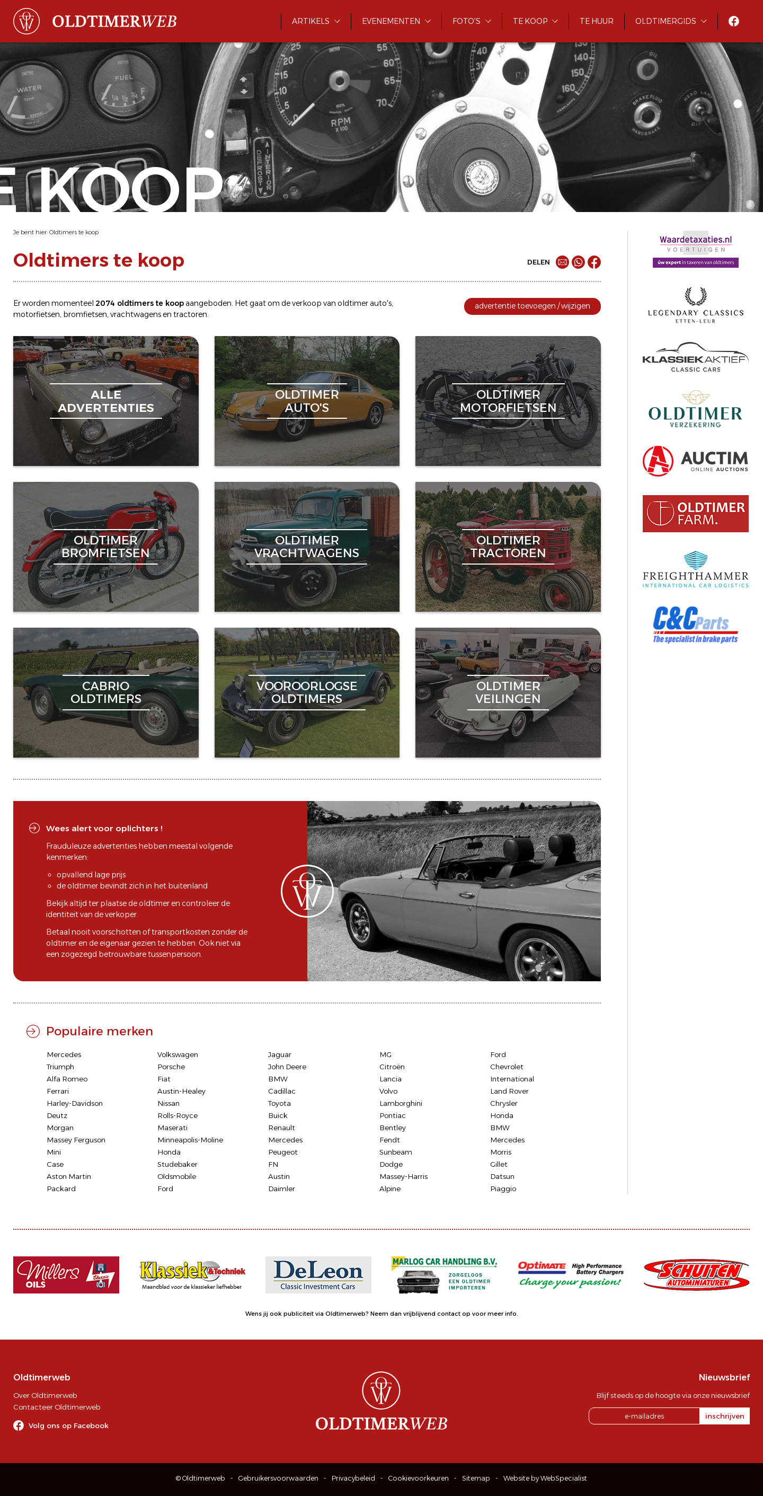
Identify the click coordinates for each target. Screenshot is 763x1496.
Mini (54, 1152)
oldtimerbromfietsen (105, 547)
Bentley (392, 1127)
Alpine (390, 1188)
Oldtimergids (665, 21)
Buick (278, 1115)
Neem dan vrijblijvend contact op (420, 1313)
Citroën (392, 1066)
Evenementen (391, 21)
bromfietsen (85, 314)
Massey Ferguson (76, 1140)
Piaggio (503, 1188)
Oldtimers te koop (74, 232)
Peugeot (283, 1152)
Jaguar (279, 1054)
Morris (500, 1152)
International (512, 1079)
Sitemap (476, 1478)
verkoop (307, 303)
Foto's (467, 21)
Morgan (60, 1127)
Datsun (502, 1176)
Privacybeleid (353, 1478)
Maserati (172, 1127)
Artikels (311, 21)
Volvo (388, 1091)
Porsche (171, 1066)
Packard (61, 1188)
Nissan (168, 1103)
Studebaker (177, 1164)
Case (55, 1164)
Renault (281, 1127)
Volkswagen (177, 1054)
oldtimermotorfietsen (508, 401)
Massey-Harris (403, 1176)
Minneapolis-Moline (190, 1140)
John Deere (287, 1066)
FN (273, 1164)
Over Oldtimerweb (45, 1395)
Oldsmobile (176, 1176)
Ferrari (58, 1091)
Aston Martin (69, 1176)
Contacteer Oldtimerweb (56, 1407)
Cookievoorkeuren (418, 1478)
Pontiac (392, 1115)
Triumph (60, 1066)
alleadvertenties (106, 401)
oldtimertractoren (508, 547)
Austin (279, 1176)
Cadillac (282, 1091)
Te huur (597, 21)
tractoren (190, 314)
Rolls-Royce (177, 1115)
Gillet (499, 1164)
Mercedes (64, 1054)
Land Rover (509, 1091)
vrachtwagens (135, 314)
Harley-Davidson (75, 1103)
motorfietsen (36, 314)
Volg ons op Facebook (69, 1425)
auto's (381, 303)
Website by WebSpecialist (545, 1478)
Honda (501, 1115)
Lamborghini (400, 1103)
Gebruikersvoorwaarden (278, 1478)
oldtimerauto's (307, 401)
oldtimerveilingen (508, 693)
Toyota (279, 1103)
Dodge (391, 1164)
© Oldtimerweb (200, 1478)
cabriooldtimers (105, 693)
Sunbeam (395, 1152)
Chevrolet (507, 1066)
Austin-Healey (181, 1091)
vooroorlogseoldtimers (307, 693)
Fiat (164, 1079)
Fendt (389, 1140)
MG (385, 1054)
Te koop (530, 21)
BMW (278, 1079)
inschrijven (724, 1416)
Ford (498, 1054)
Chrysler (504, 1103)
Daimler (281, 1188)
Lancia (390, 1079)
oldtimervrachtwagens (306, 547)
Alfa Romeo (67, 1079)
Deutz (57, 1115)
